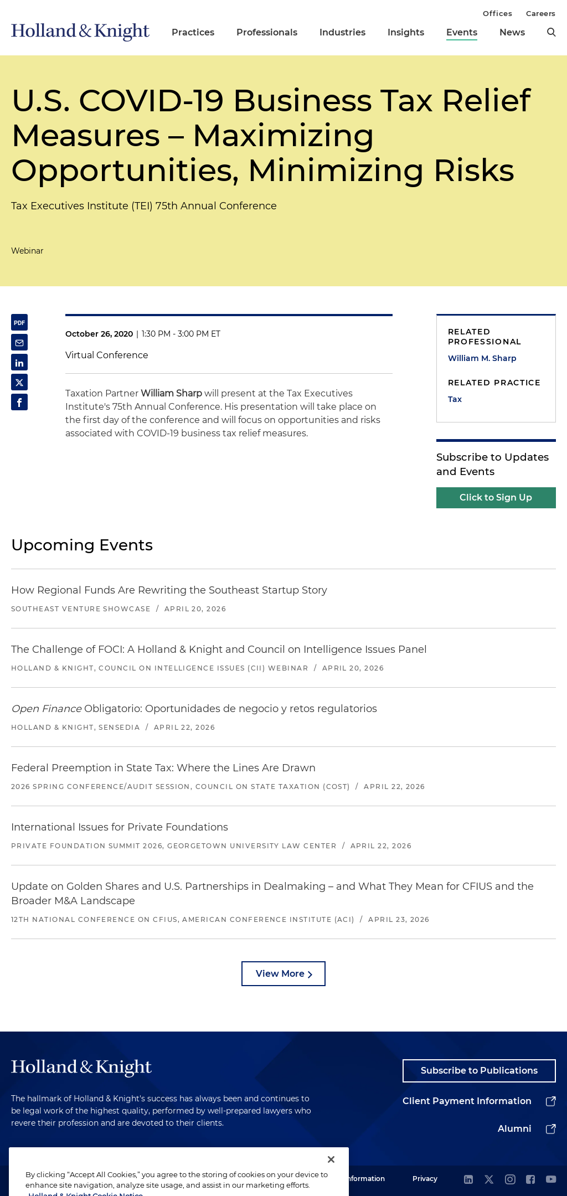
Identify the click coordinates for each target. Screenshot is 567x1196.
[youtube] (551, 1180)
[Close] (331, 1178)
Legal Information (355, 1178)
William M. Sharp (482, 358)
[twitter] (489, 1180)
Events (461, 32)
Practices (193, 32)
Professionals (266, 32)
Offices (497, 13)
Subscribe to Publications (479, 1070)
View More (280, 973)
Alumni (515, 1128)
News (512, 32)
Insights (406, 32)
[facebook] (530, 1180)
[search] (551, 32)
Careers (541, 13)
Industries (342, 32)
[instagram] (510, 1180)
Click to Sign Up (496, 497)
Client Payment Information (467, 1101)
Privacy (425, 1178)
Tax (455, 399)
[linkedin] (468, 1180)
